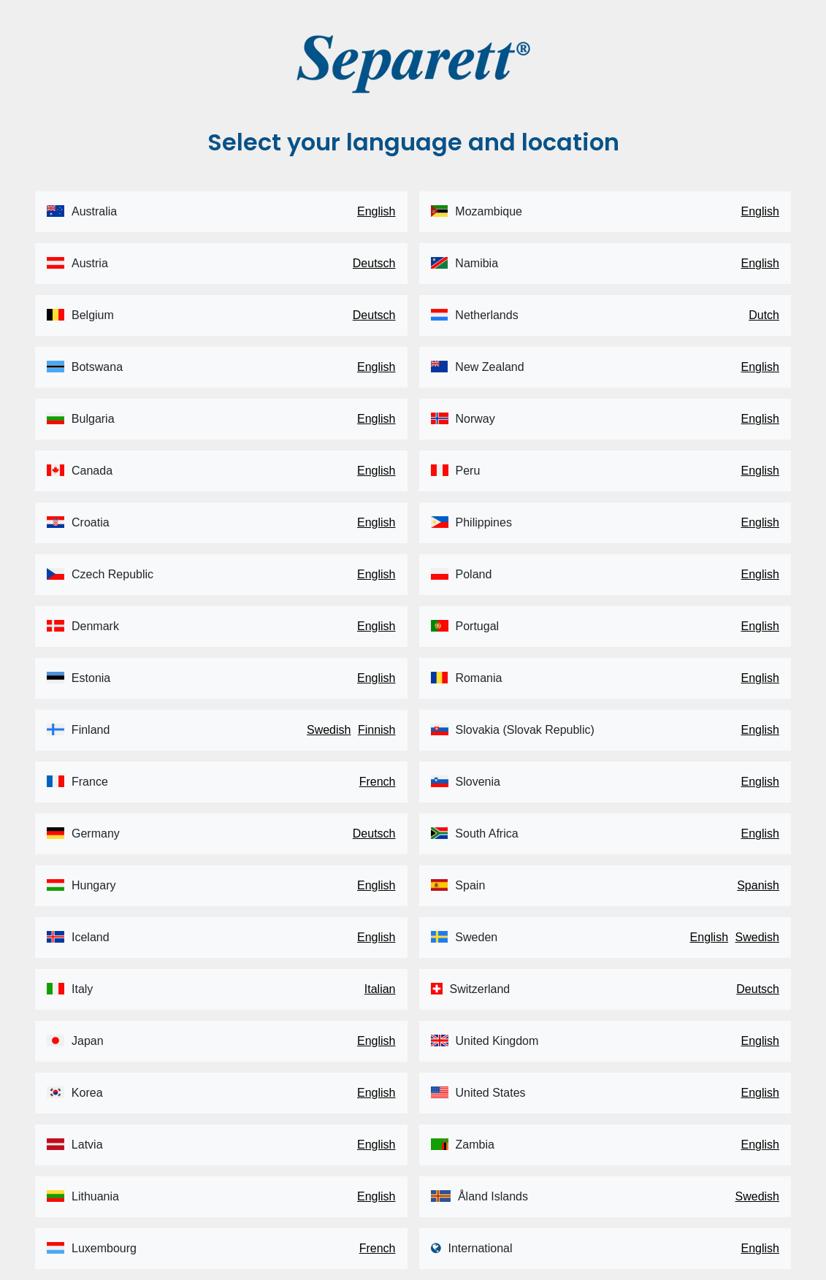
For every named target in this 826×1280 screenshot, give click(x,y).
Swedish (329, 730)
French (377, 781)
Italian (380, 989)
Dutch (764, 315)
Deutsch (374, 263)
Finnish (377, 730)
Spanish (758, 885)
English (376, 211)
